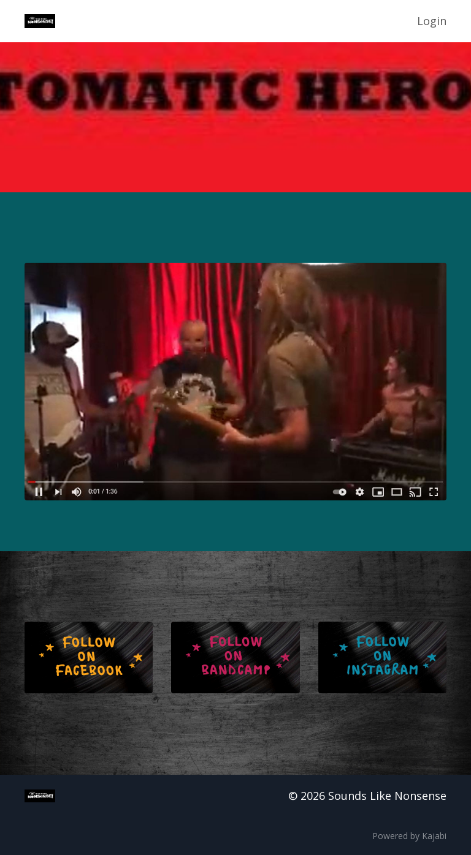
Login (431, 20)
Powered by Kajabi (409, 836)
